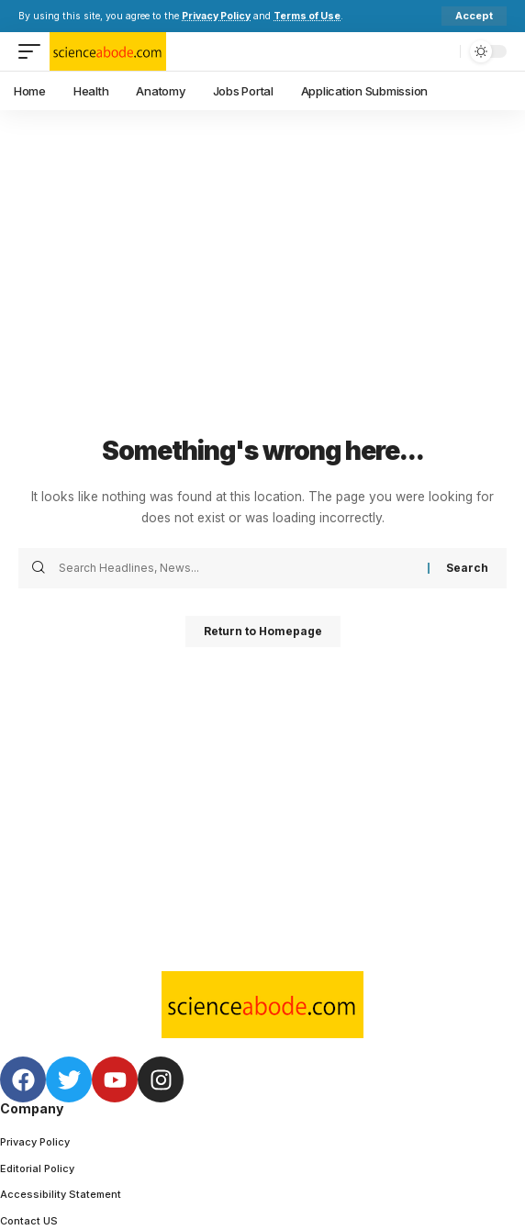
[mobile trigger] (34, 51)
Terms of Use (307, 16)
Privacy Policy (216, 16)
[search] (441, 51)
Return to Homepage (263, 631)
